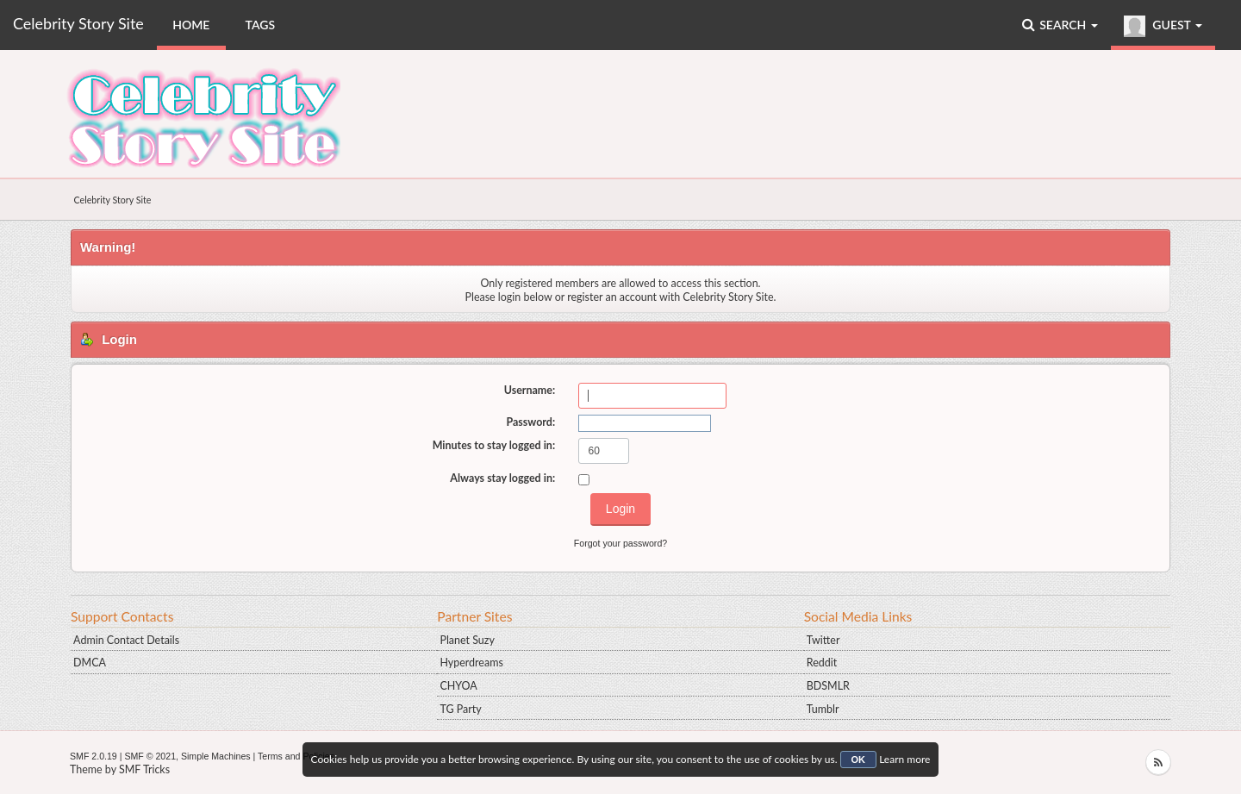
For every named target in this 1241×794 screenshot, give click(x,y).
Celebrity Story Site (78, 23)
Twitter (823, 640)
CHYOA (458, 685)
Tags (261, 24)
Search (1060, 24)
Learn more (904, 759)
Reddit (822, 662)
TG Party (460, 709)
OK (858, 759)
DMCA (89, 662)
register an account (612, 297)
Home (190, 24)
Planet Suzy (467, 640)
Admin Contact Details (126, 640)
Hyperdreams (471, 662)
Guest (1163, 26)
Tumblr (823, 709)
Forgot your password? (620, 543)
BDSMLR (828, 685)
